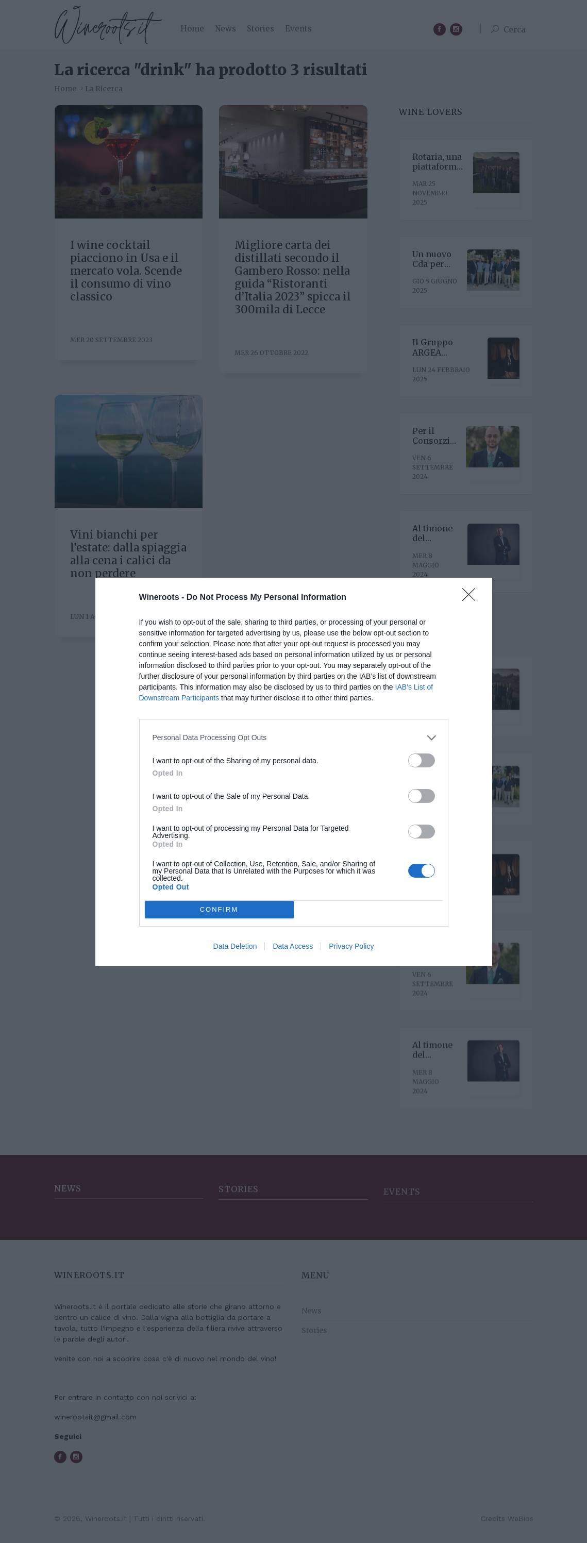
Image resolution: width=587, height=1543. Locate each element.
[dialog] (293, 771)
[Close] (472, 597)
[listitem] (294, 737)
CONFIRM (219, 909)
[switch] (421, 760)
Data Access (293, 946)
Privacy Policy (351, 946)
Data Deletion (235, 946)
